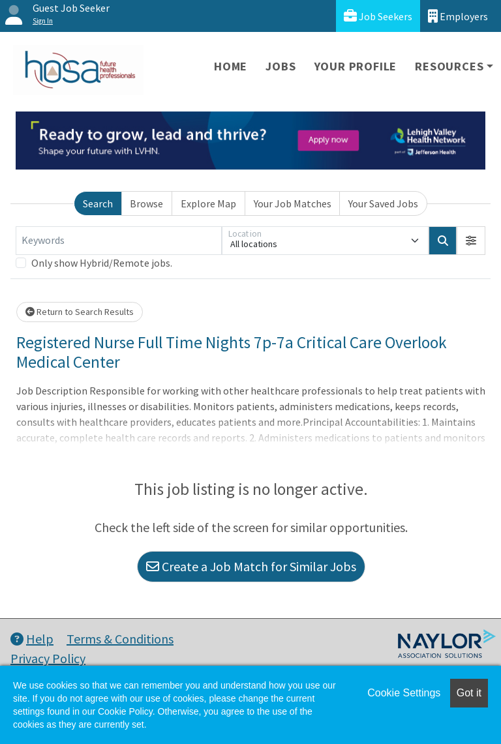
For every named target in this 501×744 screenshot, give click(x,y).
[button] (471, 240)
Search (98, 203)
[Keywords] (119, 240)
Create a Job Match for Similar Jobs (251, 566)
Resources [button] (449, 66)
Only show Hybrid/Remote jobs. (101, 262)
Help (31, 639)
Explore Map (208, 203)
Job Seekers (378, 16)
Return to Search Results (79, 312)
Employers (458, 16)
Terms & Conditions (120, 639)
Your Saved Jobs (383, 203)
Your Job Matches (292, 203)
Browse (146, 203)
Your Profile (355, 66)
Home (230, 66)
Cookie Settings (403, 692)
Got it (469, 692)
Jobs (281, 66)
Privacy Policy (47, 658)
